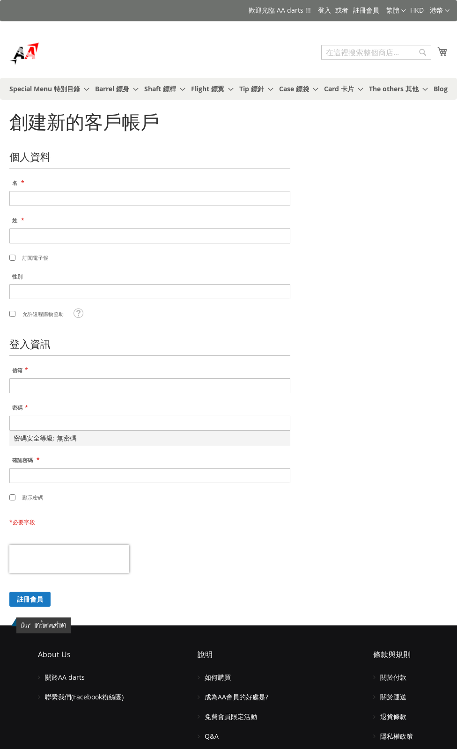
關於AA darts (65, 677)
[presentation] (69, 559)
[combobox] (376, 52)
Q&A (212, 736)
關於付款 (393, 677)
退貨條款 (393, 716)
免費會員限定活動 (231, 716)
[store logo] (49, 53)
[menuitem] (46, 89)
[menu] (228, 89)
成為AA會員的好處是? (236, 696)
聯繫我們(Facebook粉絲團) (84, 696)
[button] (430, 11)
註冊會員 (366, 10)
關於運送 (393, 696)
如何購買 (218, 677)
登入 (324, 10)
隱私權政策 (396, 736)
